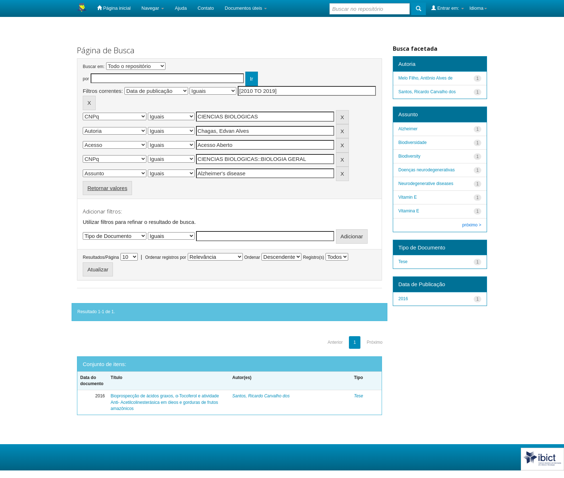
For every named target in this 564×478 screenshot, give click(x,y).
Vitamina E (409, 210)
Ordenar (252, 257)
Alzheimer (408, 128)
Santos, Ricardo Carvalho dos (261, 395)
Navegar (152, 8)
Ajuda (181, 8)
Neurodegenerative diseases (426, 183)
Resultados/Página (101, 257)
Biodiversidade (413, 142)
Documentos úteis (246, 8)
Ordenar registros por (165, 257)
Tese (358, 395)
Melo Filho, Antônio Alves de (426, 78)
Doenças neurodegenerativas (427, 169)
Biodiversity (409, 156)
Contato (205, 8)
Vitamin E (408, 197)
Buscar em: (94, 66)
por (86, 78)
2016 (403, 298)
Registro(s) (313, 257)
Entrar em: (447, 8)
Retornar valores (107, 188)
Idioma (478, 8)
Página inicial (114, 8)
